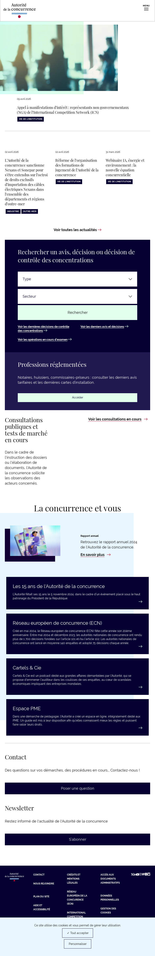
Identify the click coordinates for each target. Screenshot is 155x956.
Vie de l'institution (30, 119)
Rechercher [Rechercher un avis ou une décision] (78, 313)
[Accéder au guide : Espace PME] (77, 728)
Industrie (13, 211)
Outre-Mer (29, 211)
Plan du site (41, 896)
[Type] (77, 279)
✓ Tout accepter (78, 933)
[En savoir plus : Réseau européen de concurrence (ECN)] (77, 646)
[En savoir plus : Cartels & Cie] (77, 687)
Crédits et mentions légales (73, 879)
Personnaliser (78, 944)
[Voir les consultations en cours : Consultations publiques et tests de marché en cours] (118, 419)
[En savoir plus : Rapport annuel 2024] (96, 555)
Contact (38, 875)
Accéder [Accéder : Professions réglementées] (77, 397)
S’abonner (77, 839)
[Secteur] (77, 296)
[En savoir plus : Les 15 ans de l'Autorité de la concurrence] (77, 602)
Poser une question (77, 788)
